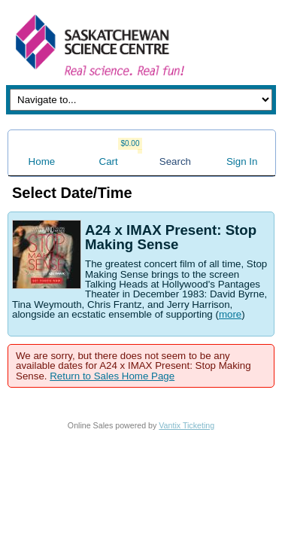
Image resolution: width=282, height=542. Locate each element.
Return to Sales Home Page (112, 376)
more (230, 314)
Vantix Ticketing (186, 425)
